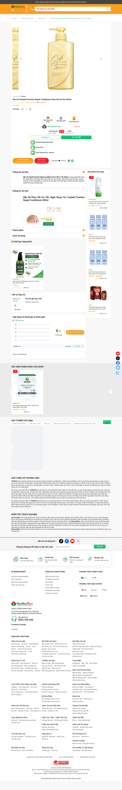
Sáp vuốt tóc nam (47, 656)
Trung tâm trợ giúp (51, 595)
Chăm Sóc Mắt (78, 729)
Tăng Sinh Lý (47, 746)
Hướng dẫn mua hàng (52, 592)
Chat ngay (45, 135)
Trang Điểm (76, 672)
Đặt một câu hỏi (16, 298)
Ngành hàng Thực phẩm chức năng (24, 425)
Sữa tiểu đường (86, 762)
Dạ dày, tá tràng (23, 722)
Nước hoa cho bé (78, 663)
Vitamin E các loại (61, 704)
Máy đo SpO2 (76, 684)
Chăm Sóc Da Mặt (18, 653)
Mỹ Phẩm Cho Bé (78, 653)
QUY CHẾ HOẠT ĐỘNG (66, 769)
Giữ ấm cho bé (77, 668)
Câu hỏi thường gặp (30, 100)
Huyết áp (75, 739)
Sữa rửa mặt (15, 656)
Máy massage (92, 689)
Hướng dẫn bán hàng (52, 590)
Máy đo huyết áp (88, 684)
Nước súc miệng (77, 699)
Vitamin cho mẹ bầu (79, 720)
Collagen (14, 699)
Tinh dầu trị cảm (30, 748)
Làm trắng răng (88, 704)
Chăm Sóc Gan (47, 759)
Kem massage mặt (30, 677)
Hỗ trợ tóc (14, 701)
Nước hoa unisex (77, 713)
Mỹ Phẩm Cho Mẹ (18, 759)
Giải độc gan (46, 762)
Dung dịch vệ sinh (88, 755)
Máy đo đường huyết (79, 689)
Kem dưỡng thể (25, 675)
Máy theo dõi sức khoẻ (63, 682)
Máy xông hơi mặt (60, 677)
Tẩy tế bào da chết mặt (18, 665)
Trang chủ (14, 16)
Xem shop (76, 135)
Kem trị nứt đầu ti (27, 762)
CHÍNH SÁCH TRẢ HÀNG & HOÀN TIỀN (39, 769)
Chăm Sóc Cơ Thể (18, 672)
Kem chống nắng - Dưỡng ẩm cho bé (84, 665)
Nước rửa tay (76, 755)
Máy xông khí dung (78, 692)
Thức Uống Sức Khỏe (19, 729)
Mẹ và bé (50, 422)
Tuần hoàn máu (47, 720)
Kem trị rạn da (16, 762)
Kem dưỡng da (34, 656)
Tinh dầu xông (16, 751)
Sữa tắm (37, 682)
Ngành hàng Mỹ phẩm (28, 16)
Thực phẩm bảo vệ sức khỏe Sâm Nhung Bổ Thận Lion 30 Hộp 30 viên (98, 307)
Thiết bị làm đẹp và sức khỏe (65, 422)
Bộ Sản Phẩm (47, 708)
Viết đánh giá (18, 318)
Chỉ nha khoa (89, 699)
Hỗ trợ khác (23, 701)
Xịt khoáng (20, 658)
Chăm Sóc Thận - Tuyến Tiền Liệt (54, 729)
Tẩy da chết (15, 675)
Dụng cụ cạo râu (47, 677)
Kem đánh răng (77, 701)
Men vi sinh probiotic (18, 720)
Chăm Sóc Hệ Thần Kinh (51, 717)
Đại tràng (29, 720)
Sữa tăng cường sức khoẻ (27, 732)
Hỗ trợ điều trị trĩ (35, 722)
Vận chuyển (49, 584)
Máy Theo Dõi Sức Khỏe (81, 682)
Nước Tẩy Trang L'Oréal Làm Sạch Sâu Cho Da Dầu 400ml (98, 271)
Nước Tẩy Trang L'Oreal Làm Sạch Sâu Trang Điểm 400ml (98, 236)
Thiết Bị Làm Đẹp (48, 672)
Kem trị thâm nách (17, 680)
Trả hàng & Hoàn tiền (52, 581)
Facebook (14, 641)
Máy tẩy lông (46, 680)
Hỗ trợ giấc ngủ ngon (60, 720)
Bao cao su (76, 748)
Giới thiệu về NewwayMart (20, 578)
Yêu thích (56, 159)
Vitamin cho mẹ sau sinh (80, 722)
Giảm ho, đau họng (48, 739)
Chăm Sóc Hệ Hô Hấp (50, 736)
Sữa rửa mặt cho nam (60, 658)
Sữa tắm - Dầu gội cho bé (80, 658)
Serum (13, 658)
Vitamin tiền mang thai (79, 725)
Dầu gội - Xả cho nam (49, 660)
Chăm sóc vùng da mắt (18, 663)
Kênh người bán (15, 2)
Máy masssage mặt (48, 682)
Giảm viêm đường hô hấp (50, 741)
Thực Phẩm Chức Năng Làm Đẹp (23, 696)
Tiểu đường (76, 762)
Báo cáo (77, 124)
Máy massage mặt (58, 675)
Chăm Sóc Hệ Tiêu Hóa (20, 717)
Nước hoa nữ (88, 710)
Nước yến (14, 732)
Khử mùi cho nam (64, 665)
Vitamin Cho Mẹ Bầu (80, 717)
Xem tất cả (104, 422)
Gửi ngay (99, 549)
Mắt (82, 675)
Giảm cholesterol (77, 741)
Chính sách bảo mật (17, 587)
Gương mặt (76, 675)
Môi (87, 675)
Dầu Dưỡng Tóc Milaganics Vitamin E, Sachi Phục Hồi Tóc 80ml (27, 280)
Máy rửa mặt (46, 675)
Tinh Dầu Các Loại (18, 746)
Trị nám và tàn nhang (24, 660)
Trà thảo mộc (15, 734)
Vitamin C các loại (48, 704)
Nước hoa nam (77, 710)
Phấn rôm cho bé (95, 658)
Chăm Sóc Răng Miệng (81, 696)
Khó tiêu (14, 722)
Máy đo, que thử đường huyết (82, 687)
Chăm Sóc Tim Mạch (80, 736)
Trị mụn (28, 658)
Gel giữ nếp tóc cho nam (50, 663)
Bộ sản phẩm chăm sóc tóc (51, 713)
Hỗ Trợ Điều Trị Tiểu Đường (82, 759)
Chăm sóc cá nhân (37, 422)
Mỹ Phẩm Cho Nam (49, 653)
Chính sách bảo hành (52, 578)
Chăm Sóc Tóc (44, 16)
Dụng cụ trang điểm (78, 677)
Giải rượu (54, 762)
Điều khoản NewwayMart (19, 584)
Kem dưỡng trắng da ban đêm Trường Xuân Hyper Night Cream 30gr (27, 405)
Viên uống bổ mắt (84, 732)
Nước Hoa (76, 708)
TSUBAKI (23, 94)
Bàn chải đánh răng (90, 701)
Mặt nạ (13, 660)
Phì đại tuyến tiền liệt (61, 732)
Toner (34, 658)
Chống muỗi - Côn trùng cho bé (82, 660)
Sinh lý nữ (45, 751)
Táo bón (36, 720)
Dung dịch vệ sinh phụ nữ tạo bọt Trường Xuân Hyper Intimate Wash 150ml (98, 200)
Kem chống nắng (16, 677)
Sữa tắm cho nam (61, 656)
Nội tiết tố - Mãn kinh (48, 748)
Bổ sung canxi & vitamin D (50, 701)
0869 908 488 (27, 631)
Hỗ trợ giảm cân (24, 699)
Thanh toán (49, 587)
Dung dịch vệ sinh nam (49, 665)
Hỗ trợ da (34, 699)
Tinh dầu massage (17, 748)
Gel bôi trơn (85, 748)
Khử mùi (34, 675)
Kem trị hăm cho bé (78, 656)
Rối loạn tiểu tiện (47, 732)
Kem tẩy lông (28, 682)
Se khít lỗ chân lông (31, 680)
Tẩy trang (24, 656)
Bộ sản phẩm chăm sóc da (50, 710)
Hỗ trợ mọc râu (47, 658)
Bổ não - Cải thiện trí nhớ (50, 722)
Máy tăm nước (77, 704)
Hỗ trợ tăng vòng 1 (17, 704)
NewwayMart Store (52, 124)
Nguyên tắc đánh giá (75, 330)
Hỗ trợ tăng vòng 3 (31, 704)
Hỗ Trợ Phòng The (79, 746)
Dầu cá (74, 732)
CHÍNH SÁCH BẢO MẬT (87, 769)
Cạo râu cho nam (47, 668)
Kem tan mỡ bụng (17, 682)
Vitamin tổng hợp (47, 699)
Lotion (30, 663)
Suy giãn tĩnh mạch (86, 739)
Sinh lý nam (60, 748)
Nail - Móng (93, 675)
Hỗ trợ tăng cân (16, 706)
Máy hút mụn (56, 680)
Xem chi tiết (48, 222)
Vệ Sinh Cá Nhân (78, 752)
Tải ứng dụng (38, 2)
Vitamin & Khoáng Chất (50, 696)
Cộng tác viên (28, 2)
